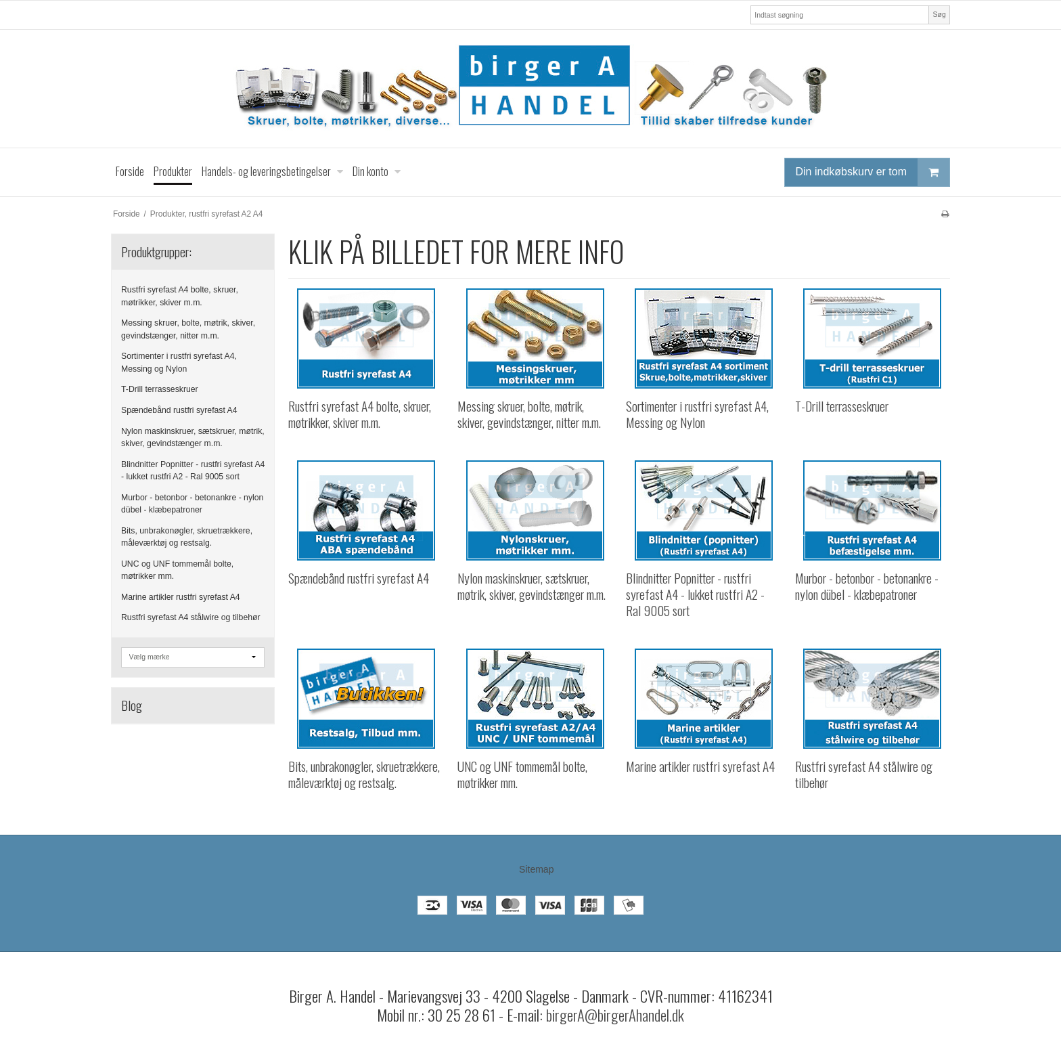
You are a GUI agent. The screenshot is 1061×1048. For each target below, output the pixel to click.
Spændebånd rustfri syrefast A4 (179, 410)
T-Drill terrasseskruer (159, 389)
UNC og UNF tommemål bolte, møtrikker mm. (177, 570)
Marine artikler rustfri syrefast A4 (180, 597)
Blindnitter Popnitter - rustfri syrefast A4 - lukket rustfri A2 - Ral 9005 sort (193, 470)
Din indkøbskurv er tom (873, 172)
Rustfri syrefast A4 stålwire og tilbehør (191, 617)
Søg (938, 14)
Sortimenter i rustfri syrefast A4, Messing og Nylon (179, 362)
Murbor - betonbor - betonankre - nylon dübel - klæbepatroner (192, 504)
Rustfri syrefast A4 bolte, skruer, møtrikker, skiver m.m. (179, 296)
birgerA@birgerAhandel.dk (615, 1014)
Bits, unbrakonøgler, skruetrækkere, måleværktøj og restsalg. (186, 537)
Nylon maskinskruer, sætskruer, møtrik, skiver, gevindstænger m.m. (193, 437)
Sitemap (536, 869)
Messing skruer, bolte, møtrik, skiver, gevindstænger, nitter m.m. (188, 329)
